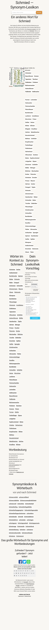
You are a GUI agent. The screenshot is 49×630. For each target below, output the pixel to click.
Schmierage (12, 526)
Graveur (11, 409)
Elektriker (18, 337)
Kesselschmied (14, 438)
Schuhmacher (13, 347)
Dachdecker (12, 299)
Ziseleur (11, 425)
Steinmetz (17, 292)
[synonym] (34, 287)
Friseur (11, 328)
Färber (19, 354)
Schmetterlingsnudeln (31, 510)
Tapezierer (12, 311)
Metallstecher (13, 441)
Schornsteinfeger (14, 357)
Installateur (19, 305)
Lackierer (12, 376)
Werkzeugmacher (14, 363)
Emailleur (12, 444)
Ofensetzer (12, 315)
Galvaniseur (19, 425)
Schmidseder (13, 516)
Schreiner (12, 269)
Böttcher (20, 334)
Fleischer (12, 331)
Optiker (18, 341)
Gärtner (11, 324)
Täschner (19, 405)
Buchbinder (12, 367)
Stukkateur (12, 308)
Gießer (17, 412)
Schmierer (12, 536)
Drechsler (12, 341)
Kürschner (17, 373)
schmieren (30, 529)
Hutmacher (12, 386)
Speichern (35, 318)
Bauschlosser (13, 396)
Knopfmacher (13, 431)
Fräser (17, 409)
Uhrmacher (12, 354)
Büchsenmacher (14, 402)
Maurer (21, 289)
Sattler (11, 344)
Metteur (11, 435)
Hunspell (26, 582)
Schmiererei (20, 536)
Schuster (17, 279)
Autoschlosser (13, 318)
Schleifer (19, 370)
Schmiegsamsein (34, 523)
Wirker (21, 431)
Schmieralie (20, 526)
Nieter (21, 422)
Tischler (11, 337)
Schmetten (20, 503)
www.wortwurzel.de (14, 465)
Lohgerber (12, 418)
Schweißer (12, 370)
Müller (21, 318)
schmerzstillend (24, 497)
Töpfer (20, 321)
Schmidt (20, 516)
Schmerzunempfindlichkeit (28, 500)
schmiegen (30, 520)
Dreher (18, 331)
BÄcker (18, 444)
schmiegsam (13, 523)
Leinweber (12, 389)
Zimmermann (13, 289)
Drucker (17, 328)
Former (11, 412)
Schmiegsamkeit (23, 523)
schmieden (22, 520)
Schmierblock (30, 526)
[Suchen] (24, 12)
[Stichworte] (32, 305)
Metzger (17, 324)
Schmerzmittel (13, 497)
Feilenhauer (12, 428)
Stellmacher (13, 393)
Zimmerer (12, 305)
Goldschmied (13, 273)
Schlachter (12, 350)
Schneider (20, 285)
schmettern (30, 513)
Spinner (20, 276)
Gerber (18, 269)
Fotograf (16, 282)
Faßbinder (12, 399)
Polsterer (12, 405)
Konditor (11, 360)
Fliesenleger (13, 302)
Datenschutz (28, 596)
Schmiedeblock (29, 516)
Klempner (12, 295)
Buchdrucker (13, 276)
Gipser (20, 415)
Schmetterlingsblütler (25, 507)
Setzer (11, 373)
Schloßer (20, 315)
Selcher (21, 441)
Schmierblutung (14, 529)
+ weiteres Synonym (35, 290)
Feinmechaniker (14, 383)
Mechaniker (12, 334)
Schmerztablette (14, 500)
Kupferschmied (14, 422)
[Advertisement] (24, 55)
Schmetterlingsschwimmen (17, 513)
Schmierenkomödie (15, 533)
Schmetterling (13, 507)
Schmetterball (29, 503)
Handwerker (13, 321)
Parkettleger (13, 415)
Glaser (11, 292)
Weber (11, 279)
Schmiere (22, 529)
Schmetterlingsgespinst (16, 510)
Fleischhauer (13, 379)
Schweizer (12, 285)
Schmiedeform (13, 520)
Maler (11, 282)
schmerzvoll (12, 503)
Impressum (21, 596)
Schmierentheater (27, 533)
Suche (39, 12)
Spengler (17, 344)
